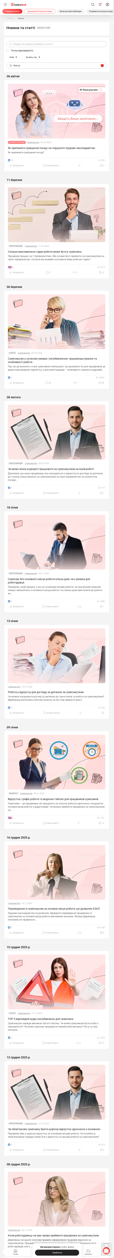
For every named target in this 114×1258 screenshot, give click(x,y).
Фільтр (57, 65)
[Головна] (10, 18)
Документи (88, 1251)
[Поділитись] (79, 165)
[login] (107, 4)
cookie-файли (67, 1247)
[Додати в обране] (102, 165)
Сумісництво (33, 142)
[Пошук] (93, 4)
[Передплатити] (12, 11)
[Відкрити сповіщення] (100, 4)
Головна (15, 1251)
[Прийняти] (57, 1253)
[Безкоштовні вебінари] (70, 11)
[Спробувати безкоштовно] (39, 11)
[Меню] (5, 4)
